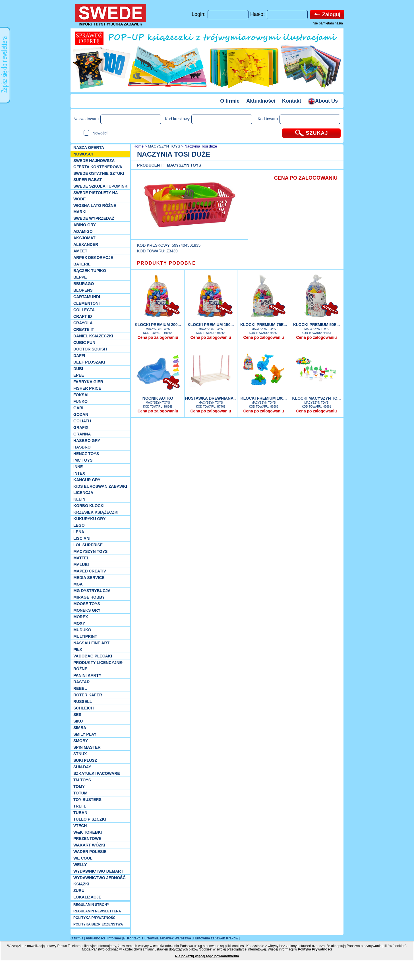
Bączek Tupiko (89, 270)
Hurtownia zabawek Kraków (215, 938)
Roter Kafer (87, 695)
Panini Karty (87, 675)
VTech (80, 825)
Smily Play (84, 734)
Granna (82, 434)
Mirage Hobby (89, 597)
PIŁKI (78, 649)
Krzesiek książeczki (96, 512)
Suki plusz (85, 760)
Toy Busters (87, 799)
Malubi (81, 564)
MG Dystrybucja (92, 590)
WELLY (80, 864)
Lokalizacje (87, 897)
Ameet (80, 251)
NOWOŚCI (83, 154)
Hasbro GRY (86, 440)
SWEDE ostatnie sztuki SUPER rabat (98, 176)
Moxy (79, 623)
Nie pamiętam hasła (328, 23)
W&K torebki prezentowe (87, 835)
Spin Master (87, 747)
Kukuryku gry (89, 518)
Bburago (83, 283)
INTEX (79, 473)
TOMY (79, 786)
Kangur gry (86, 480)
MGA (78, 584)
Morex (80, 617)
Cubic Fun (84, 342)
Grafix (80, 427)
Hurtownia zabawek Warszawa (166, 938)
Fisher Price (87, 388)
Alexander (85, 244)
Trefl (79, 806)
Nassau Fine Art (91, 643)
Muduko (82, 630)
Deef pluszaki (89, 362)
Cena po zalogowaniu (157, 337)
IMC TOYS (82, 460)
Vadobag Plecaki (92, 656)
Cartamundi (86, 296)
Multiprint (85, 636)
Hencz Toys (86, 453)
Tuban (80, 812)
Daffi (79, 355)
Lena (78, 532)
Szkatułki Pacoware (96, 773)
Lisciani (81, 538)
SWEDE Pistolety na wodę (95, 195)
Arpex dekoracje (93, 257)
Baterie (81, 264)
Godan (80, 414)
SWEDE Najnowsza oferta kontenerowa (97, 163)
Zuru (78, 890)
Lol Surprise (88, 545)
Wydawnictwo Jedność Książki (99, 880)
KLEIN (79, 499)
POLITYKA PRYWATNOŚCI (95, 918)
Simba (79, 727)
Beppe (80, 277)
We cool (82, 858)
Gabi (78, 408)
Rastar (81, 682)
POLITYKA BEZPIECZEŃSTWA (98, 924)
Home (138, 146)
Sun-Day (82, 767)
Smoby (80, 740)
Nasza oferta (88, 147)
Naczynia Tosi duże (201, 146)
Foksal (81, 395)
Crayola (83, 323)
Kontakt (291, 101)
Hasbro (82, 447)
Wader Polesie (90, 851)
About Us (323, 101)
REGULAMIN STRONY (91, 905)
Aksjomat (84, 238)
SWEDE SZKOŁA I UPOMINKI (101, 186)
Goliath (82, 421)
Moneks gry (86, 610)
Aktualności (260, 101)
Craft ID (82, 316)
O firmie (229, 101)
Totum (80, 793)
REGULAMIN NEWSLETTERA (97, 911)
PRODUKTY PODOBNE (166, 263)
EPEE (78, 375)
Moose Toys (86, 603)
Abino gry (84, 225)
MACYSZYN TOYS (90, 551)
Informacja (116, 938)
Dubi (78, 368)
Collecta (84, 310)
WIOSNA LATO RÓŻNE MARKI (94, 208)
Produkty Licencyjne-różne (98, 665)
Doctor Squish (90, 349)
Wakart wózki (89, 845)
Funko (80, 401)
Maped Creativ (89, 571)
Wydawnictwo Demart (98, 871)
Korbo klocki (89, 505)
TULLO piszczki (89, 819)
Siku (78, 721)
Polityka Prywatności (315, 949)
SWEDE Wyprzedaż (93, 218)
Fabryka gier (88, 381)
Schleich (83, 708)
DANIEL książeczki (93, 336)
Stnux (80, 754)
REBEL (80, 688)
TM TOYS (82, 780)
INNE (78, 466)
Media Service (89, 577)
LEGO (79, 525)
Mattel (81, 558)
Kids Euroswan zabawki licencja (100, 489)
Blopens (83, 290)
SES (77, 714)
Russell (82, 701)
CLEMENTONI (86, 303)
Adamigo (83, 231)
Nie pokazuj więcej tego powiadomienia (207, 956)
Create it (83, 329)
